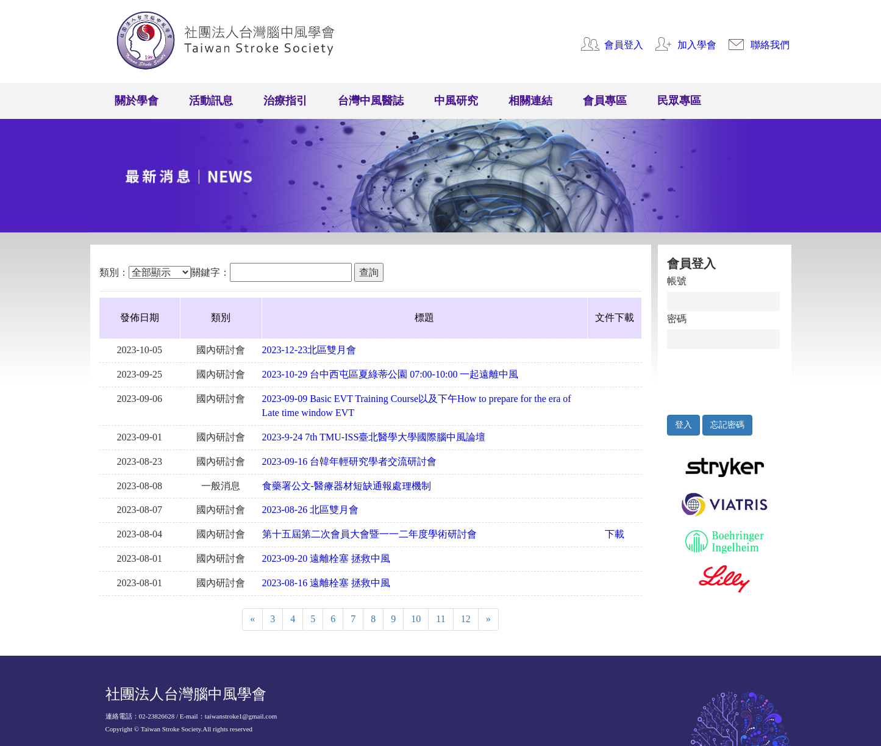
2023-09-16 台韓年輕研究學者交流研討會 (349, 461)
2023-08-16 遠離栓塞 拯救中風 (326, 583)
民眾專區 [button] (679, 101)
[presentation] (723, 378)
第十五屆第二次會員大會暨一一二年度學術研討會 (369, 534)
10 (416, 619)
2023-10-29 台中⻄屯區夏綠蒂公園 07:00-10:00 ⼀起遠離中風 (390, 374)
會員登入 (623, 45)
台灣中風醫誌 (371, 101)
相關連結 (530, 101)
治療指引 (285, 101)
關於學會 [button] (137, 101)
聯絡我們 (770, 45)
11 (440, 619)
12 (466, 619)
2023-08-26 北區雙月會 (310, 509)
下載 (614, 534)
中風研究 (456, 101)
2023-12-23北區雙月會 (309, 350)
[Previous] (252, 619)
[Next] (488, 619)
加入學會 (696, 45)
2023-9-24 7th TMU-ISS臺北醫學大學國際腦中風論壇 (374, 437)
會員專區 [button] (605, 101)
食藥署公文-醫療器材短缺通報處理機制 (346, 486)
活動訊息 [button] (211, 101)
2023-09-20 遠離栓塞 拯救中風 (326, 558)
